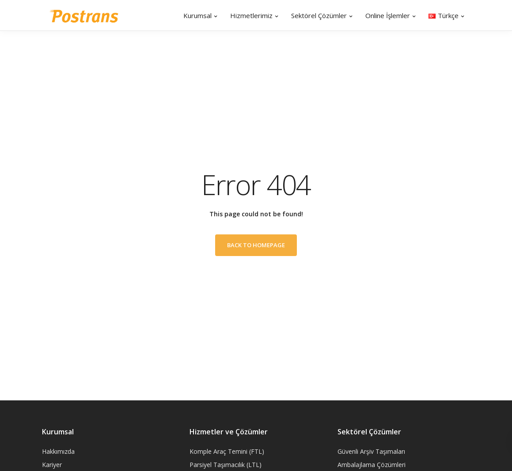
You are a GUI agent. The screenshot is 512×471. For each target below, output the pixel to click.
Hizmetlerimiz (251, 15)
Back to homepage (256, 245)
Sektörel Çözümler (319, 15)
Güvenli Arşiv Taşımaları (371, 451)
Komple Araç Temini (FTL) (227, 451)
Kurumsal (197, 15)
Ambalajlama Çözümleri (372, 464)
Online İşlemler (387, 15)
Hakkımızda (58, 451)
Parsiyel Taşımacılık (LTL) (226, 464)
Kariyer (52, 464)
